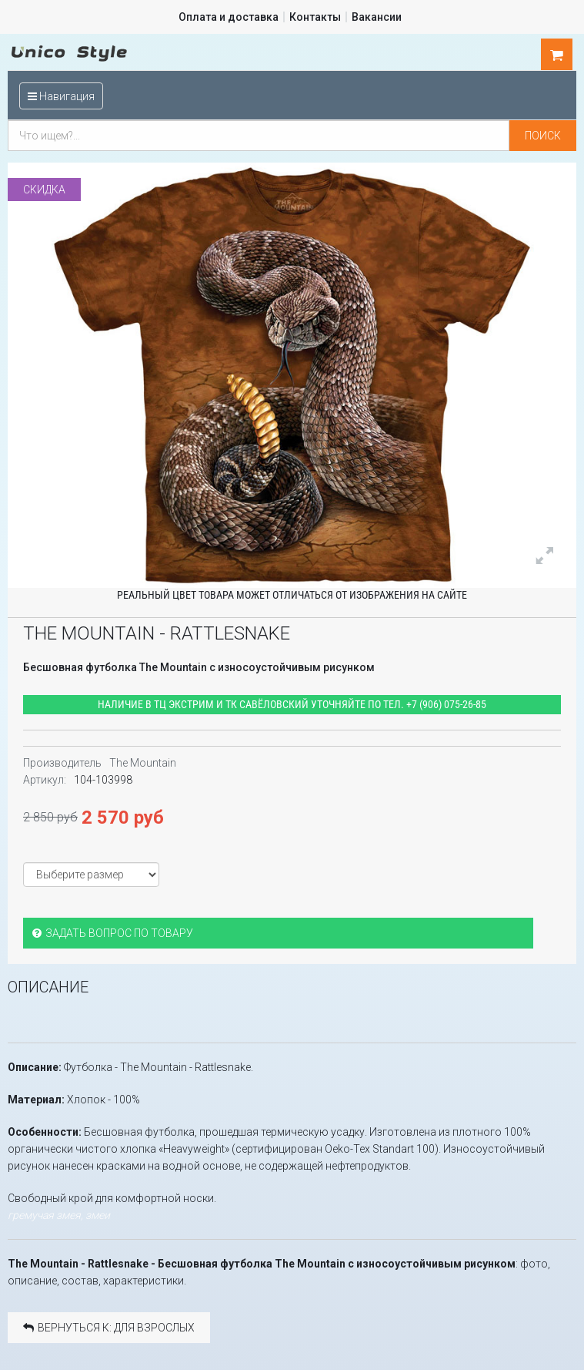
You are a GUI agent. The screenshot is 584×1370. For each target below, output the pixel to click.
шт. (557, 54)
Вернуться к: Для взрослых (109, 1327)
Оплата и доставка (229, 17)
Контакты (315, 17)
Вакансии (377, 17)
